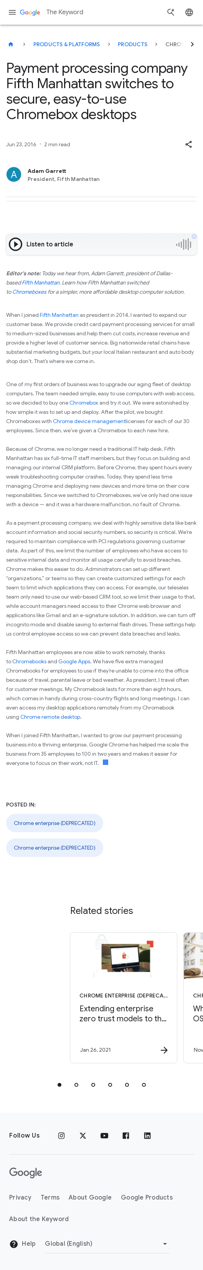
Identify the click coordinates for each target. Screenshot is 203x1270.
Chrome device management (89, 421)
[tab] (59, 1084)
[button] (188, 144)
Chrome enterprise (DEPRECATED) (55, 823)
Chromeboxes (29, 291)
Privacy (20, 1197)
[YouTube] (104, 1135)
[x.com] (83, 1135)
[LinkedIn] (147, 1135)
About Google (90, 1197)
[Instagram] (61, 1135)
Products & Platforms (66, 44)
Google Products (147, 1197)
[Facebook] (126, 1135)
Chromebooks (29, 661)
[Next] (192, 44)
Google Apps (74, 661)
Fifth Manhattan (40, 282)
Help (22, 1244)
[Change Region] (107, 1244)
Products (132, 44)
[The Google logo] (25, 1173)
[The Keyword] (11, 44)
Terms (50, 1197)
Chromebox (83, 402)
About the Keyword (39, 1219)
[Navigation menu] (12, 12)
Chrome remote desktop (50, 716)
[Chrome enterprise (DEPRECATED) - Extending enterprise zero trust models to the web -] (98, 998)
